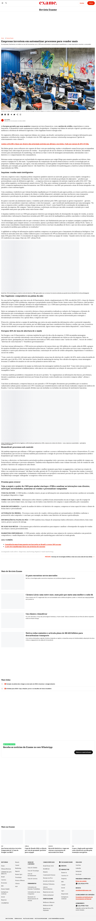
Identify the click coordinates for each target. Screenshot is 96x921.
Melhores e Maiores (48, 902)
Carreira (3, 880)
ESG (2, 886)
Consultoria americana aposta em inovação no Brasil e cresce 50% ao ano (33, 544)
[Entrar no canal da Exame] (83, 752)
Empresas (22, 552)
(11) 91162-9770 (83, 883)
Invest (3, 897)
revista (63, 866)
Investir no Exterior (48, 881)
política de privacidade (41, 918)
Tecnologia (18, 877)
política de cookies (28, 918)
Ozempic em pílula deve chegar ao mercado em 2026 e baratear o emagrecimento (29, 684)
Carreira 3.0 (64, 875)
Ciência (17, 883)
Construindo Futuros (49, 875)
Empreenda (64, 894)
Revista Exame (48, 9)
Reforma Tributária (48, 884)
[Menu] (2, 3)
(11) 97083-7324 (83, 905)
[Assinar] (82, 3)
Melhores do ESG (48, 905)
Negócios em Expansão (47, 909)
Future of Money (20, 880)
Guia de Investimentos (32, 874)
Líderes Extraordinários (47, 888)
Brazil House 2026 (48, 866)
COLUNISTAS (5, 903)
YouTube (78, 865)
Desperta (64, 878)
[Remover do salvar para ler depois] (20, 114)
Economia (4, 883)
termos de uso (18, 918)
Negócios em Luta (48, 892)
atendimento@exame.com (83, 890)
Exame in (64, 872)
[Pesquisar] (6, 3)
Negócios (3, 900)
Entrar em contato (81, 881)
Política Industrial (48, 895)
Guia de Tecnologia (33, 870)
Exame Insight (5, 889)
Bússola (45, 872)
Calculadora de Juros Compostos (34, 893)
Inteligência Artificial (4, 893)
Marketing (18, 868)
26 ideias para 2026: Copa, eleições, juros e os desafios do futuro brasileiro (28, 689)
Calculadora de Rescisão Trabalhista (34, 888)
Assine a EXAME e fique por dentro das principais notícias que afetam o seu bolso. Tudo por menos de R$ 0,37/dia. (45, 144)
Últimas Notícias (6, 869)
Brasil (3, 877)
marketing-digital (33, 552)
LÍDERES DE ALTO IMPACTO (6, 873)
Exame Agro (18, 874)
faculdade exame (67, 862)
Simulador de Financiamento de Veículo (33, 898)
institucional (9, 918)
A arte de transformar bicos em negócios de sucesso (25, 547)
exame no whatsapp (9, 744)
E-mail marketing (46, 552)
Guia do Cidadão (32, 867)
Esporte (17, 871)
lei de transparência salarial (56, 918)
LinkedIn (78, 868)
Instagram (79, 871)
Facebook (78, 874)
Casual (17, 865)
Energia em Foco (48, 878)
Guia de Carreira (32, 878)
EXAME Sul (46, 869)
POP (16, 886)
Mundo (17, 862)
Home (2, 38)
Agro (62, 891)
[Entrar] (91, 3)
